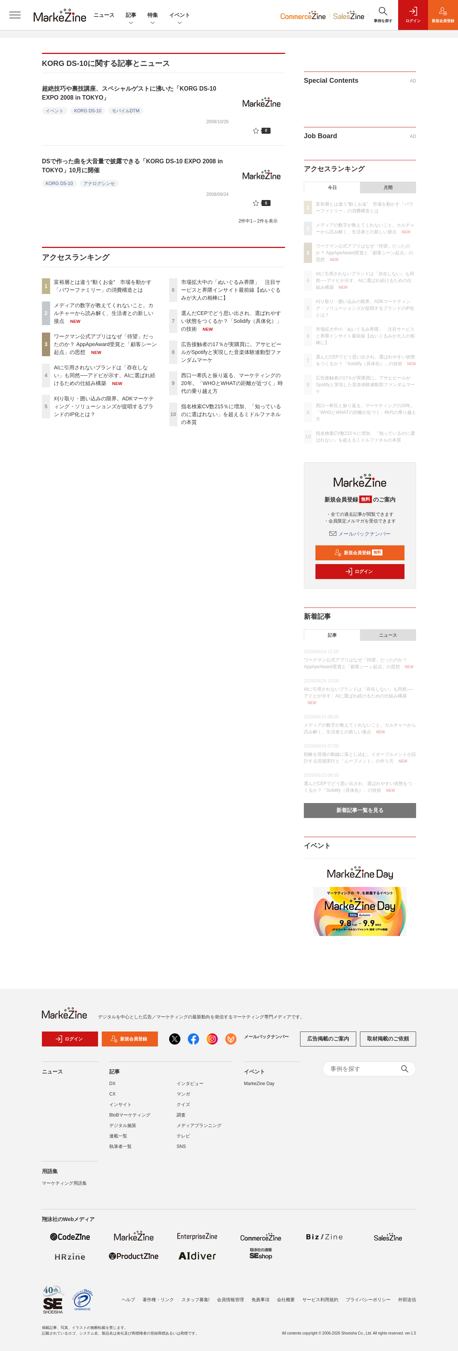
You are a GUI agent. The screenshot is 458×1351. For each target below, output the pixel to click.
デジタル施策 (122, 1129)
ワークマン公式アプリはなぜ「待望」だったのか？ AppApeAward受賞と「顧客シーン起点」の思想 (105, 344)
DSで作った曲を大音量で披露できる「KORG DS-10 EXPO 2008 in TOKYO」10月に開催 (132, 165)
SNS (181, 1150)
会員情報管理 (230, 1299)
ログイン (359, 571)
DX (112, 1087)
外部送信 (407, 1299)
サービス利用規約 (320, 1299)
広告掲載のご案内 (328, 1042)
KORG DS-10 (87, 110)
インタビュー (190, 1087)
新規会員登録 (358, 553)
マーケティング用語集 (64, 1187)
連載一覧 (118, 1139)
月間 (388, 187)
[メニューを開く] (15, 15)
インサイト (120, 1108)
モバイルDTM (126, 110)
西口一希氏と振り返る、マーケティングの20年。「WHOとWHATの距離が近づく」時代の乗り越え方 (232, 383)
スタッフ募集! (195, 1299)
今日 (332, 187)
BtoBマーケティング (129, 1118)
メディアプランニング (199, 1129)
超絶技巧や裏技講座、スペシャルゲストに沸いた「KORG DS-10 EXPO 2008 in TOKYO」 (129, 93)
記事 (131, 15)
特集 (152, 15)
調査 (181, 1118)
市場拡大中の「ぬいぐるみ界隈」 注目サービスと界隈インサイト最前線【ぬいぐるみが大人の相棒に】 (231, 290)
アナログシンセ (99, 183)
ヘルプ (128, 1299)
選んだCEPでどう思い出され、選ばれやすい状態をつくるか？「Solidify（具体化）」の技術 (231, 321)
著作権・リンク (158, 1299)
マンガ (183, 1097)
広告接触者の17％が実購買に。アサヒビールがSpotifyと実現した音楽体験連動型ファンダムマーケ (231, 352)
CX (112, 1097)
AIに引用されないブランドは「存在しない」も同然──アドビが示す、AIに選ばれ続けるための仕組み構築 (104, 375)
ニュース (104, 15)
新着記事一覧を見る (360, 810)
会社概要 (286, 1299)
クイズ (183, 1108)
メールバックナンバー (360, 534)
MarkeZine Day (259, 1087)
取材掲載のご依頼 (388, 1042)
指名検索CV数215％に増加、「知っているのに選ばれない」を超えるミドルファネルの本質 (231, 414)
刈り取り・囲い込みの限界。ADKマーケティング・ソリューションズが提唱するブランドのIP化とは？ (104, 406)
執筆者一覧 (120, 1150)
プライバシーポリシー (368, 1299)
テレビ (183, 1139)
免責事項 (260, 1299)
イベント (179, 15)
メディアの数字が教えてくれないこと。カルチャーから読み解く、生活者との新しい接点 (103, 313)
